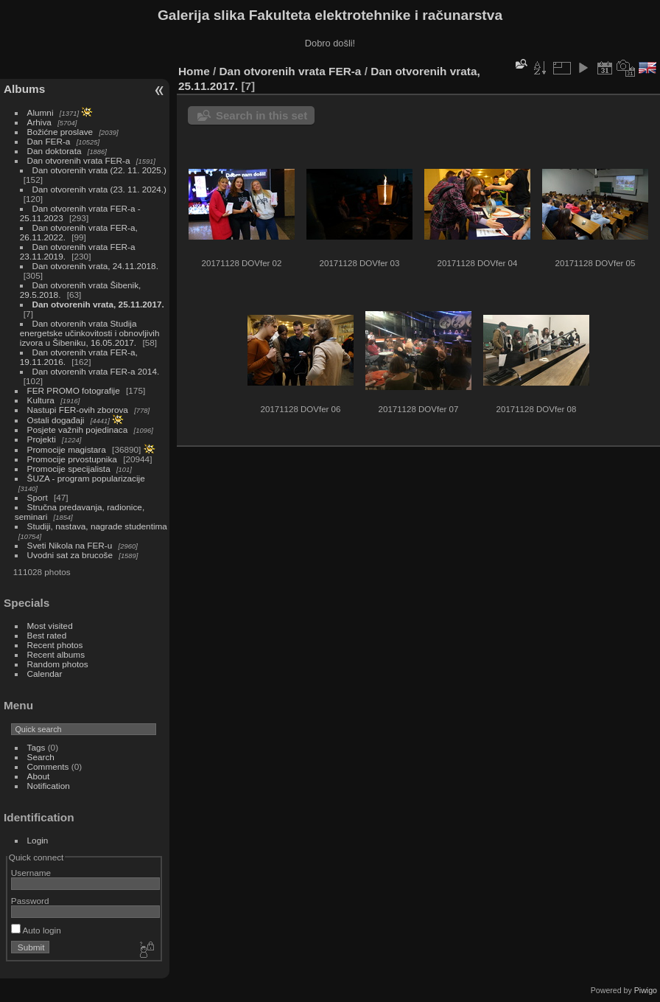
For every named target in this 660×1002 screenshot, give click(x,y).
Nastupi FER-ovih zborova (77, 409)
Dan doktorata (54, 151)
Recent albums (56, 654)
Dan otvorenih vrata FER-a (78, 160)
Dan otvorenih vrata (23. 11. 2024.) (99, 189)
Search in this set (261, 115)
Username (31, 872)
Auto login (36, 930)
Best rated (47, 635)
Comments (48, 766)
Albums (24, 89)
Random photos (57, 664)
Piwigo (645, 990)
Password (30, 900)
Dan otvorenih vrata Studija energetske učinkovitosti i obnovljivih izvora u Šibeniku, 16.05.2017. (90, 333)
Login (38, 840)
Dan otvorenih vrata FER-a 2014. (96, 371)
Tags (36, 747)
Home (194, 71)
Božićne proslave (60, 131)
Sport (37, 497)
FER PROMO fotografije (73, 390)
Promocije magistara (66, 449)
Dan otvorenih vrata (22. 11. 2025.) (99, 170)
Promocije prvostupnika (72, 459)
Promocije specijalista (68, 468)
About (38, 776)
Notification (48, 785)
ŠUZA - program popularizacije (86, 478)
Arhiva (39, 122)
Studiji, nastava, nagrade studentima (97, 526)
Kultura (41, 400)
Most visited (50, 625)
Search (41, 757)
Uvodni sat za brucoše (70, 555)
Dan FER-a (49, 141)
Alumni (40, 112)
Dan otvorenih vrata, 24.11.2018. (95, 266)
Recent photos (55, 645)
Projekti (41, 439)
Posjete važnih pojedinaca (77, 429)
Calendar (45, 673)
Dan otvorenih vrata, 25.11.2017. (98, 304)
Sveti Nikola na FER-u (70, 545)
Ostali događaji (56, 420)
